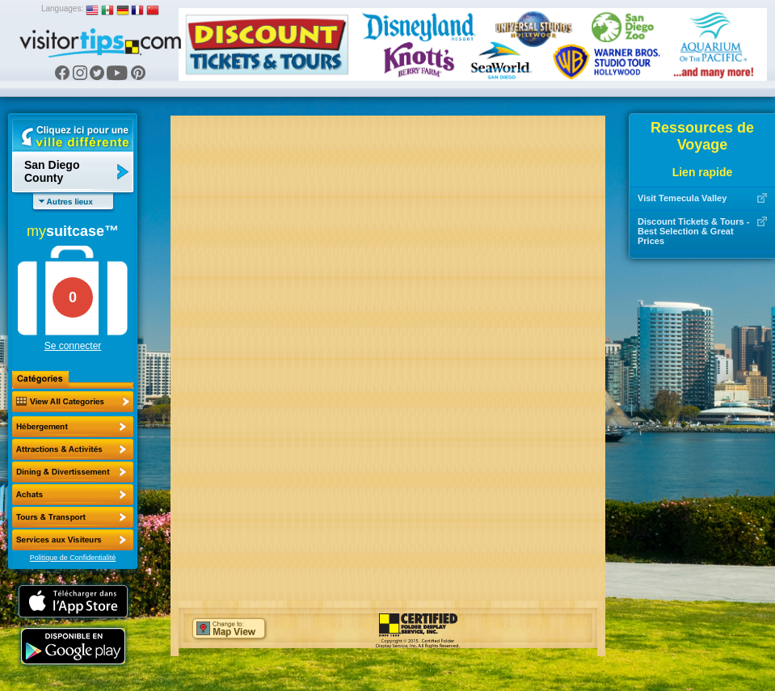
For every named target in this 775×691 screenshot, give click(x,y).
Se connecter (73, 346)
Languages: (62, 8)
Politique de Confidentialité (73, 558)
